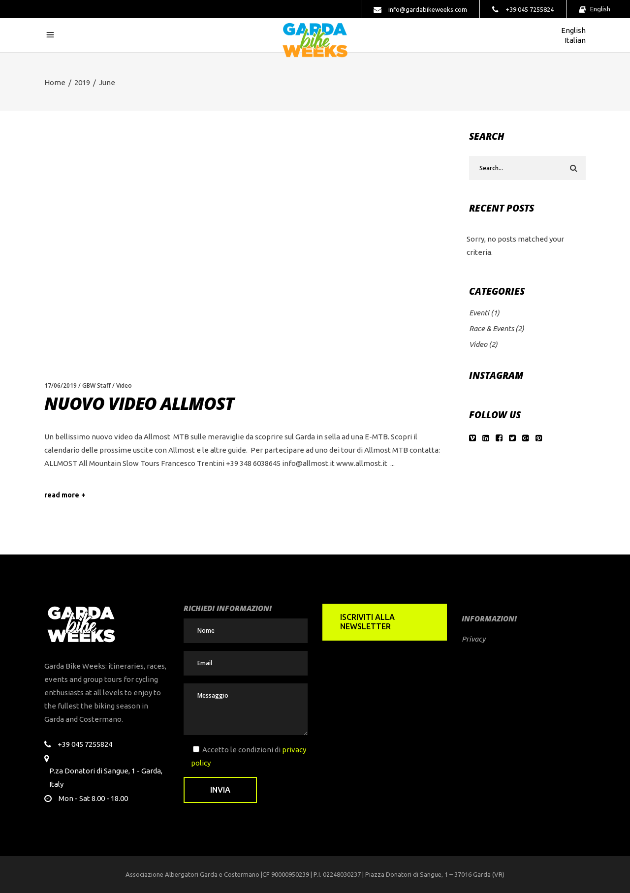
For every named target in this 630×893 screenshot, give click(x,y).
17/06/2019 (60, 385)
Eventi (479, 312)
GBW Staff (96, 385)
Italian (574, 40)
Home (54, 82)
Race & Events (491, 328)
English (599, 8)
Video (124, 385)
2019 (82, 82)
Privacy (473, 639)
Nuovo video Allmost (139, 403)
